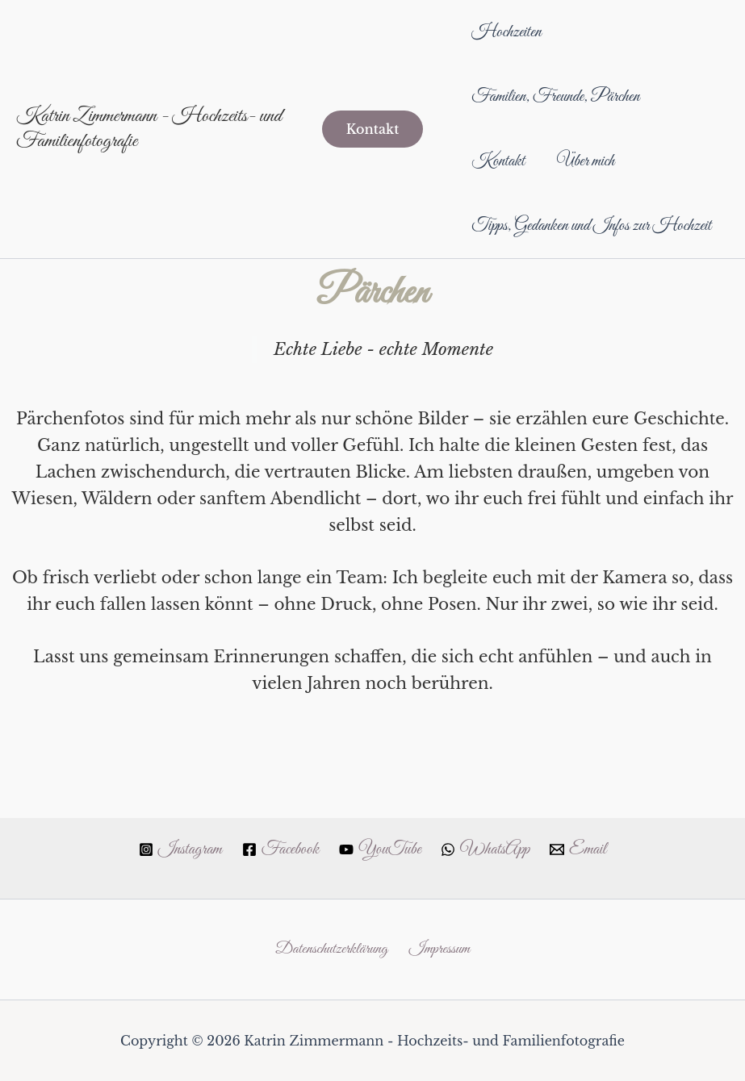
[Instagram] (172, 848)
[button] (373, 161)
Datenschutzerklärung (330, 948)
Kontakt (499, 161)
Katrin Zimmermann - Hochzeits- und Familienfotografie (149, 161)
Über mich (590, 161)
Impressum (442, 948)
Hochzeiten (508, 32)
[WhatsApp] (489, 848)
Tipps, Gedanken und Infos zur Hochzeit (562, 258)
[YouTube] (380, 848)
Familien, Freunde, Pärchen (557, 97)
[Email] (586, 848)
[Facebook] (276, 848)
